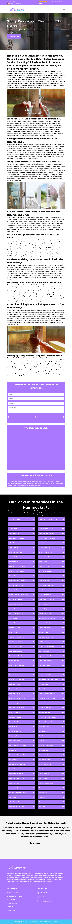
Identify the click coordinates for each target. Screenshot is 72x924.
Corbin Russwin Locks (15, 646)
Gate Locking (13, 797)
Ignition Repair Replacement (47, 538)
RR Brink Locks (43, 731)
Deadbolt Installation (15, 651)
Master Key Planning (45, 623)
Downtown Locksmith (15, 717)
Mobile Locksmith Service (46, 637)
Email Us (42, 897)
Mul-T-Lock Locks (44, 651)
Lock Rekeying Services (46, 585)
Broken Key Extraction (15, 590)
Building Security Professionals (18, 594)
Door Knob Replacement (16, 679)
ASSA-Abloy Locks (14, 547)
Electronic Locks (14, 726)
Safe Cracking (43, 736)
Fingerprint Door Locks (16, 773)
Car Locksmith (13, 618)
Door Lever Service (15, 689)
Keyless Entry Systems (45, 552)
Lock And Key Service (45, 571)
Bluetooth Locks (14, 576)
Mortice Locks (43, 642)
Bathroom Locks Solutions (17, 566)
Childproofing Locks (15, 627)
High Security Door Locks (16, 806)
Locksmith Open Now (45, 609)
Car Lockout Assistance (16, 613)
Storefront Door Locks (45, 769)
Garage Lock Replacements (17, 792)
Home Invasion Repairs (46, 528)
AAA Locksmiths (14, 533)
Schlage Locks (43, 750)
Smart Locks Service (45, 764)
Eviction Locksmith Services (17, 745)
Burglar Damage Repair (16, 599)
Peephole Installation (45, 675)
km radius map (36, 449)
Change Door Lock (14, 623)
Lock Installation (44, 580)
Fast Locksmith (13, 759)
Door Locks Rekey (14, 712)
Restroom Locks (44, 726)
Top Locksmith (43, 778)
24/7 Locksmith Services (16, 524)
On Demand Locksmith (45, 665)
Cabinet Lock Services (16, 609)
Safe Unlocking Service (46, 745)
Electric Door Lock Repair (16, 722)
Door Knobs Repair (14, 684)
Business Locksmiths (15, 604)
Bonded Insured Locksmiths (17, 580)
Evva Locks (12, 750)
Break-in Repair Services (16, 585)
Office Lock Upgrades (45, 660)
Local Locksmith (44, 566)
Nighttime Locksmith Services (48, 656)
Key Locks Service (44, 547)
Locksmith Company (45, 594)
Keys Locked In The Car (46, 557)
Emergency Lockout (15, 731)
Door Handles (13, 670)
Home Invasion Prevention (46, 524)
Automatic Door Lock (15, 552)
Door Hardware (13, 675)
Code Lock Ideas (14, 632)
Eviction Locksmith (14, 740)
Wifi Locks (42, 797)
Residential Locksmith (45, 722)
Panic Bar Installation (45, 670)
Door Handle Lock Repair (16, 665)
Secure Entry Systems (45, 755)
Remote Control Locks (45, 707)
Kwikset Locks (43, 561)
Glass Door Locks (14, 802)
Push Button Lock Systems (47, 698)
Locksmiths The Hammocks (36, 922)
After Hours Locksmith (16, 543)
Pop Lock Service (44, 684)
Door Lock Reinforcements (17, 698)
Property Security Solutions (47, 693)
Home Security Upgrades (46, 533)
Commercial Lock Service (16, 637)
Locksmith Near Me (44, 604)
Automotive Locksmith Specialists (19, 557)
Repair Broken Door (45, 712)
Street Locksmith (44, 773)
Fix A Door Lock (14, 783)
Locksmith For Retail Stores (47, 599)
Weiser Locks (43, 792)
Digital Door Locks (14, 660)
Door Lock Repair (14, 703)
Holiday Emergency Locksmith (48, 519)
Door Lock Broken (14, 693)
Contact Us (10, 906)
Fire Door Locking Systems (17, 778)
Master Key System (44, 627)
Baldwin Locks (13, 561)
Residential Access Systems (47, 717)
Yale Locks (42, 806)
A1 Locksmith (13, 528)
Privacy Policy (11, 910)
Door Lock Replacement (16, 707)
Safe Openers (43, 740)
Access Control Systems (16, 538)
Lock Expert (42, 576)
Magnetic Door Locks (45, 613)
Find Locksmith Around (16, 769)
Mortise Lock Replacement (47, 646)
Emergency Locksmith (15, 736)
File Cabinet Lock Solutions (17, 764)
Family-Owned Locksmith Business (19, 755)
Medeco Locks (43, 632)
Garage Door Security (15, 788)
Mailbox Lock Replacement (47, 618)
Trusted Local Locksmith (46, 783)
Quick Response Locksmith (47, 703)
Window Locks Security (46, 802)
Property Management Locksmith (49, 689)
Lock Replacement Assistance (48, 590)
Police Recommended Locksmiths (49, 679)
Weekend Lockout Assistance (47, 788)
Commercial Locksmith (16, 642)
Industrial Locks (43, 543)
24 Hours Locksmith (15, 519)
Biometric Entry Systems (16, 571)
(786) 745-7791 (14, 36)
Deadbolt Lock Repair (15, 656)
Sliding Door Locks (44, 759)
